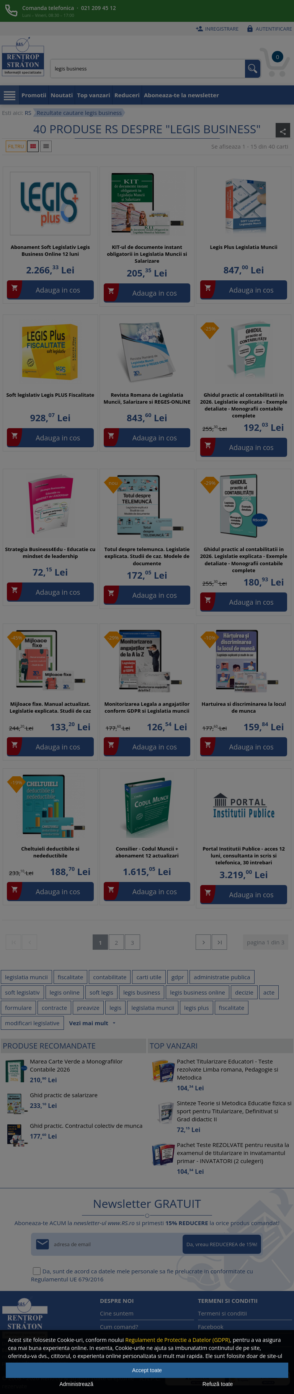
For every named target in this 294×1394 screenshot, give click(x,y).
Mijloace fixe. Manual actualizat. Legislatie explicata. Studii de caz (50, 707)
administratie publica (222, 977)
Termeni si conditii (222, 1313)
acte (268, 992)
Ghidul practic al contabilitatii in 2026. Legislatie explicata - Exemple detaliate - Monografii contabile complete (243, 405)
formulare (18, 1007)
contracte (54, 1007)
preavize (88, 1007)
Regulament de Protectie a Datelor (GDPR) (177, 1339)
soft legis (101, 992)
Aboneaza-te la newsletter (181, 95)
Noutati (62, 95)
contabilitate (109, 977)
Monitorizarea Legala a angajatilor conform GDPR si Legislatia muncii (146, 707)
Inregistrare (216, 29)
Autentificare (268, 29)
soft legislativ (22, 992)
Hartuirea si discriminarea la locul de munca (244, 707)
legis (115, 1007)
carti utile (148, 977)
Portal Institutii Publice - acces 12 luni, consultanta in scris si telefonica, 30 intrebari (244, 855)
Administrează (76, 1384)
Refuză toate (218, 1384)
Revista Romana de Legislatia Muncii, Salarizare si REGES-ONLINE (146, 398)
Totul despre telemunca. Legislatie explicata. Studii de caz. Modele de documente (146, 556)
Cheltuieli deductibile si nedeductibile (50, 852)
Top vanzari (93, 95)
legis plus (196, 1007)
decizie (244, 992)
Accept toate (147, 1370)
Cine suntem (117, 1313)
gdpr (178, 977)
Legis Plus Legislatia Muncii (244, 247)
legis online (65, 992)
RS (27, 112)
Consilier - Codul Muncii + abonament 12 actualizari (146, 852)
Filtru (16, 146)
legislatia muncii (26, 977)
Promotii (33, 95)
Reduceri (127, 95)
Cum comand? (119, 1326)
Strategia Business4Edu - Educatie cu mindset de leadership (50, 553)
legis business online (197, 992)
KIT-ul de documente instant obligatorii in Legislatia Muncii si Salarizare (147, 254)
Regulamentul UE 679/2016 (67, 1279)
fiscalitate (70, 977)
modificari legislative (32, 1023)
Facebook (211, 1326)
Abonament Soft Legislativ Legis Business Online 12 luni (50, 250)
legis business (141, 992)
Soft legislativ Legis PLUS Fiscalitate (50, 394)
